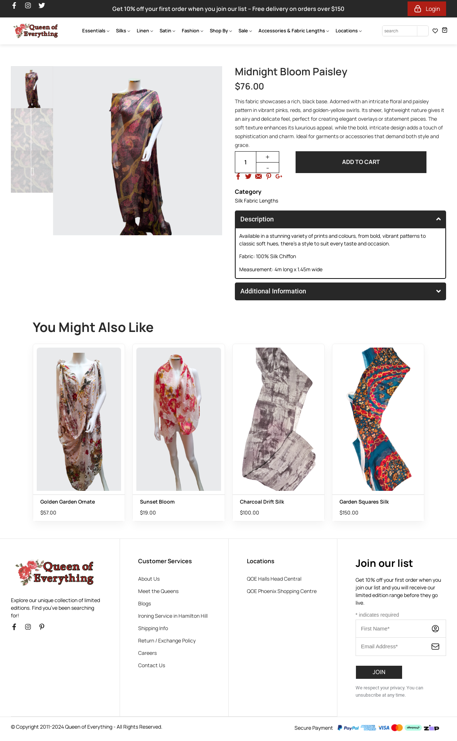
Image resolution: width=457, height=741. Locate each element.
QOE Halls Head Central (274, 578)
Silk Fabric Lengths (256, 200)
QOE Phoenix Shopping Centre (282, 591)
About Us (149, 578)
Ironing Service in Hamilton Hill (173, 615)
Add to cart (361, 162)
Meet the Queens (158, 591)
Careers (147, 652)
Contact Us (151, 665)
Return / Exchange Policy (167, 640)
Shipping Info (153, 628)
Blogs (144, 603)
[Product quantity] (245, 162)
